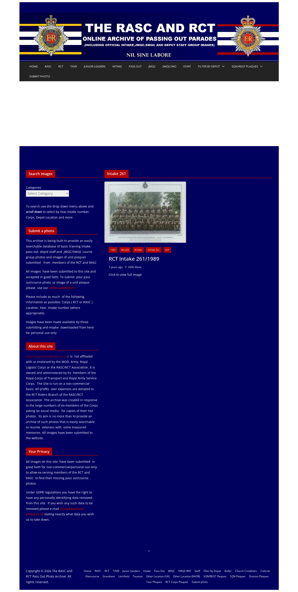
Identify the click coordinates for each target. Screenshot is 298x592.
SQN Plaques (237, 576)
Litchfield (123, 576)
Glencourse (92, 576)
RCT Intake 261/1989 (134, 258)
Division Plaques (259, 576)
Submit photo (39, 76)
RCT (60, 66)
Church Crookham (246, 571)
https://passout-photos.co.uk (46, 356)
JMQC (152, 66)
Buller (125, 249)
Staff (187, 66)
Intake (117, 66)
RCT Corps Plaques (177, 582)
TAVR (73, 66)
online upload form (61, 288)
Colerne (265, 571)
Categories (33, 187)
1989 (113, 249)
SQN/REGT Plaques (245, 66)
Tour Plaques (154, 582)
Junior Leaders (94, 66)
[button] (222, 66)
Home (33, 66)
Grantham (109, 576)
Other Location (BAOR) (186, 576)
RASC (48, 66)
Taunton (138, 576)
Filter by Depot (209, 66)
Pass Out (135, 66)
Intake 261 (154, 249)
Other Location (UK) (158, 576)
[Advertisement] (149, 113)
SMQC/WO (169, 66)
